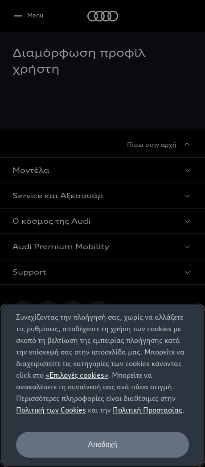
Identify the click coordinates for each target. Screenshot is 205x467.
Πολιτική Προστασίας (147, 409)
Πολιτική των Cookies (51, 409)
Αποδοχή (102, 444)
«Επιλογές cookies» (76, 375)
